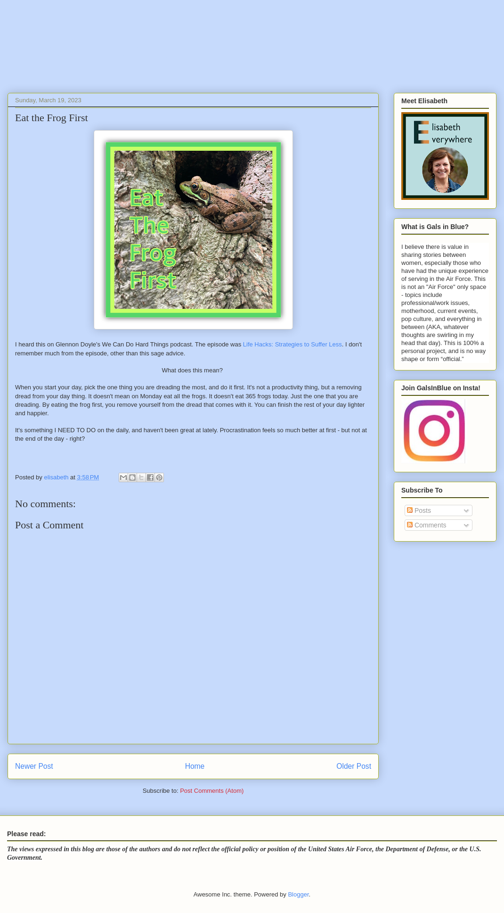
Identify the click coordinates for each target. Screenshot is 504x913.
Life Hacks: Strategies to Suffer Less (292, 344)
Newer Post (34, 766)
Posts (419, 510)
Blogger (298, 894)
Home (195, 766)
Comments (427, 525)
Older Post (353, 766)
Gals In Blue (86, 49)
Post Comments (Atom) (212, 790)
